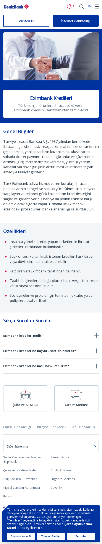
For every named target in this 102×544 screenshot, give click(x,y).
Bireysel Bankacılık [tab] (51, 427)
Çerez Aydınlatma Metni (20, 470)
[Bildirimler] (70, 6)
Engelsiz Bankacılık (63, 479)
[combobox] (51, 446)
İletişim (8, 496)
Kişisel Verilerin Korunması (21, 487)
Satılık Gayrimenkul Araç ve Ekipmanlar (22, 459)
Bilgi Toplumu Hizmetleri (20, 479)
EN (90, 6)
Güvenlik (56, 487)
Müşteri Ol (26, 21)
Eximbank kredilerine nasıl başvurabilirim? (36, 366)
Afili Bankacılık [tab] (83, 427)
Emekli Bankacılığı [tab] (17, 427)
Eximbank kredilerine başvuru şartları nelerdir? (39, 351)
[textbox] (51, 446)
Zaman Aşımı (59, 457)
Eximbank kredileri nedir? (23, 336)
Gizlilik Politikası (61, 470)
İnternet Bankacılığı (76, 21)
